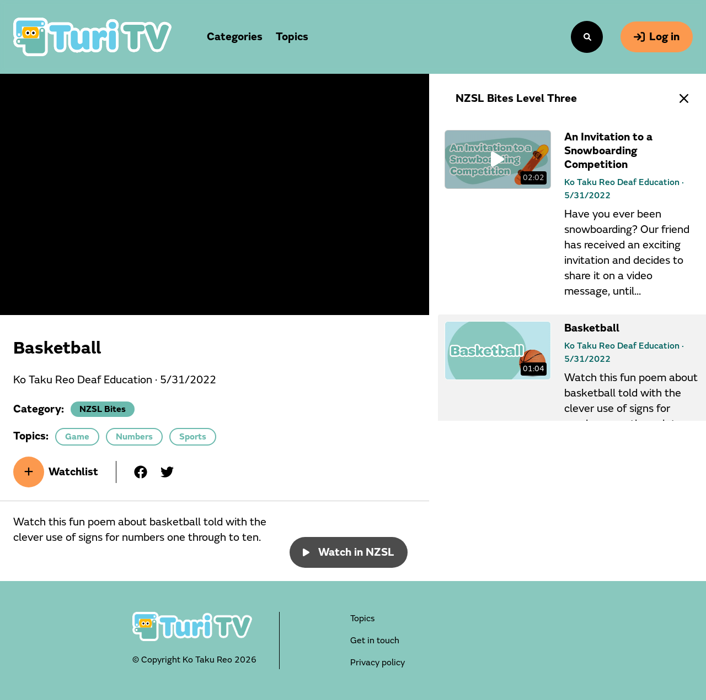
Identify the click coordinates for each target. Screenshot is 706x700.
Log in (657, 37)
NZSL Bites (102, 409)
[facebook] (140, 472)
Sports (192, 436)
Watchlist (55, 472)
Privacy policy (377, 662)
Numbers (134, 436)
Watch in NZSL (348, 552)
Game (77, 436)
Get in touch (374, 640)
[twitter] (167, 472)
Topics (362, 618)
